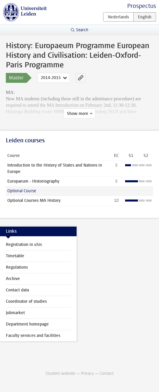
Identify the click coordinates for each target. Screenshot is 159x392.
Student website (60, 373)
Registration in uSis (24, 244)
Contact (107, 373)
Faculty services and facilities (33, 335)
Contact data (17, 290)
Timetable (15, 256)
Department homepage (27, 324)
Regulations (17, 267)
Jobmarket (15, 313)
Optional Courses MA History (34, 200)
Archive (13, 278)
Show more (77, 113)
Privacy (87, 373)
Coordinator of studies (26, 301)
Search (82, 30)
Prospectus (141, 6)
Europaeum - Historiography (33, 181)
